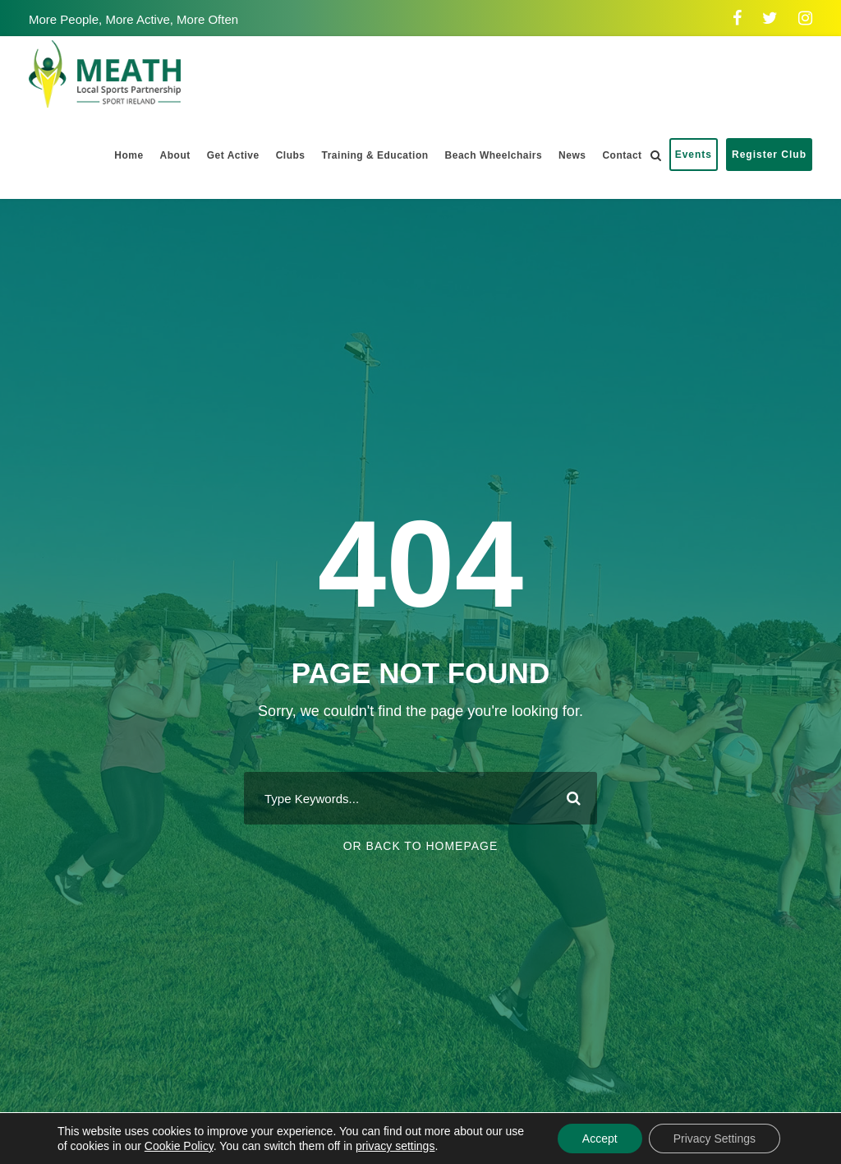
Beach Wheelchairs (494, 155)
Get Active (233, 155)
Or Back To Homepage (421, 845)
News (572, 155)
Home (128, 155)
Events (693, 154)
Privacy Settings (714, 1138)
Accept (600, 1138)
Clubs (291, 155)
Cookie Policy (179, 1145)
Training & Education (375, 155)
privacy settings (395, 1145)
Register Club (769, 154)
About (175, 155)
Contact (621, 155)
